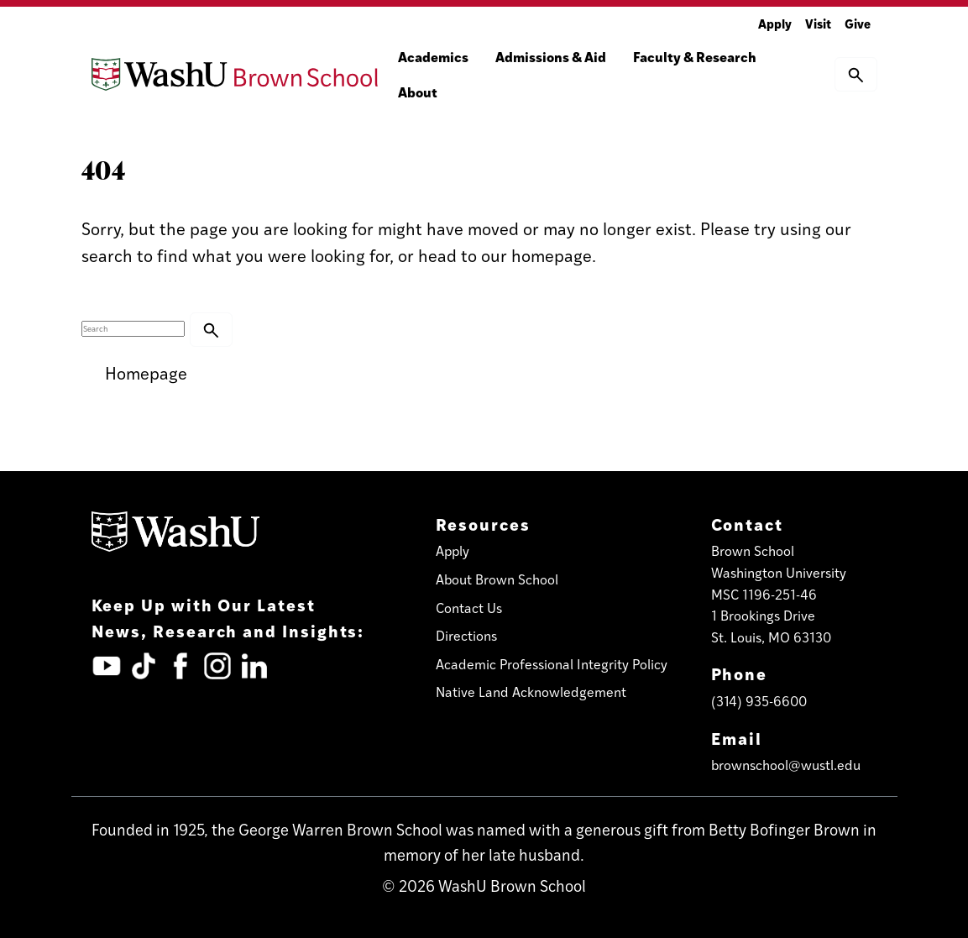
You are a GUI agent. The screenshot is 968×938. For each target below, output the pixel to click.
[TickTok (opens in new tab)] (143, 666)
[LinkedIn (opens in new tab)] (254, 666)
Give (858, 23)
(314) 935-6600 (759, 701)
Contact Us (469, 607)
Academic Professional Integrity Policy (551, 664)
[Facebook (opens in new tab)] (180, 666)
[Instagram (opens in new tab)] (217, 666)
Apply (775, 23)
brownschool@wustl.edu (786, 764)
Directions (466, 635)
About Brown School (497, 579)
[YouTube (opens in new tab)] (107, 666)
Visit (818, 23)
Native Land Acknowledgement (531, 691)
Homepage (146, 372)
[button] (856, 74)
